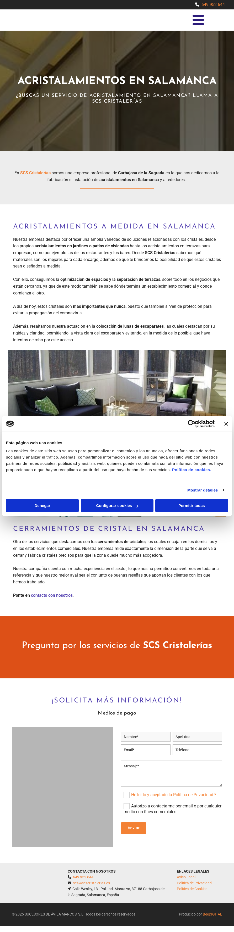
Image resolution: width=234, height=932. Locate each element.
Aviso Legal (186, 877)
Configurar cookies (117, 505)
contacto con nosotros (52, 595)
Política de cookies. (191, 469)
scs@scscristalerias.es (91, 883)
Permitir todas (191, 505)
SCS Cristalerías (35, 172)
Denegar (42, 505)
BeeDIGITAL (212, 914)
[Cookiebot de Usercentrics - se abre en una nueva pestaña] (192, 424)
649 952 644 (213, 4)
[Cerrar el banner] (226, 424)
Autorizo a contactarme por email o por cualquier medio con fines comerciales (172, 808)
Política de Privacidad (194, 883)
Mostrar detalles (202, 490)
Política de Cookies (192, 889)
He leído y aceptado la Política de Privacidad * (173, 794)
